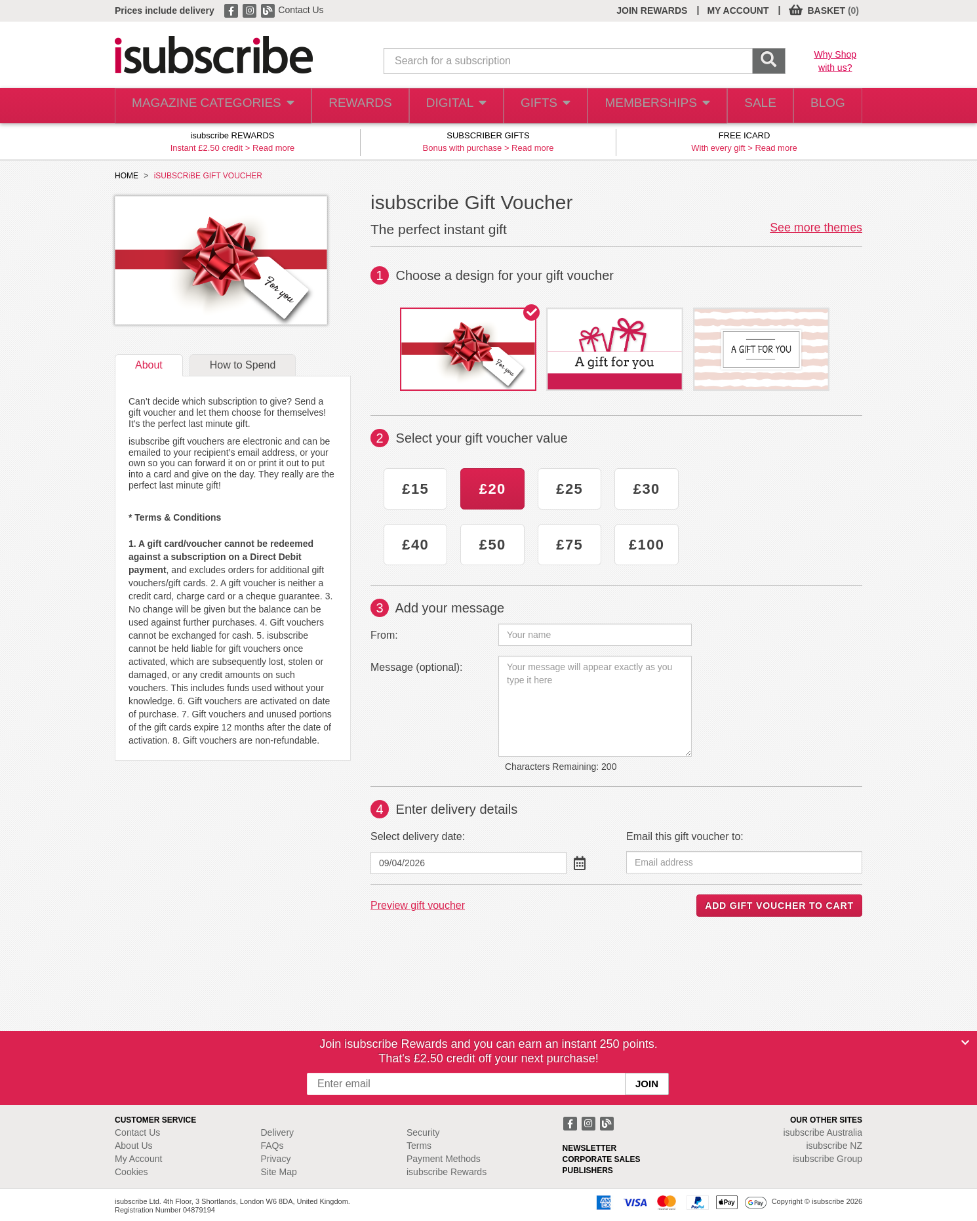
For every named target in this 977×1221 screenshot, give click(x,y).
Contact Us (300, 10)
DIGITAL (444, 105)
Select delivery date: (417, 836)
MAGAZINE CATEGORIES (206, 105)
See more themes (816, 227)
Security (423, 1132)
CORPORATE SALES (602, 1159)
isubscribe (822, 1132)
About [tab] (149, 364)
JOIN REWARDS (651, 10)
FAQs (272, 1145)
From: (384, 635)
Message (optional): (416, 667)
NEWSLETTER (590, 1148)
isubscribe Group (827, 1158)
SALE (751, 105)
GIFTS (536, 105)
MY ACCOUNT (737, 10)
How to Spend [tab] (243, 364)
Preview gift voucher (417, 905)
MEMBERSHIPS (647, 105)
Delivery (277, 1132)
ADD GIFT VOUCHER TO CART (779, 905)
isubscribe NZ (834, 1145)
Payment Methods (444, 1158)
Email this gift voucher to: (685, 836)
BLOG (824, 105)
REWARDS (346, 105)
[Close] (965, 1042)
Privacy (276, 1158)
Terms (419, 1145)
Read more (273, 148)
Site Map (279, 1172)
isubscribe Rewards (447, 1172)
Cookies (131, 1172)
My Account (138, 1158)
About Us (134, 1145)
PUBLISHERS (588, 1170)
